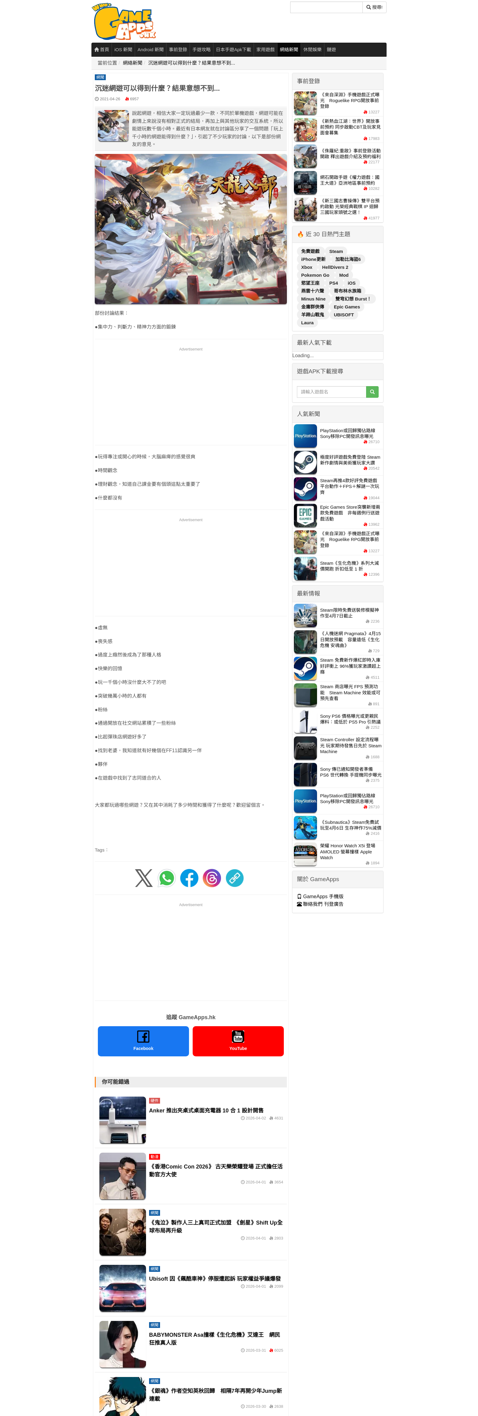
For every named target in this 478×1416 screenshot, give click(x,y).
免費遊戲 (311, 251)
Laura (307, 322)
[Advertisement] (191, 395)
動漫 (155, 1157)
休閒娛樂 (312, 49)
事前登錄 (178, 49)
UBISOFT (344, 314)
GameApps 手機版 (320, 896)
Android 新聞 (150, 49)
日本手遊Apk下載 (233, 49)
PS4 (334, 283)
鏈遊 (331, 49)
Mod (344, 275)
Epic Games (347, 306)
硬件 (155, 1100)
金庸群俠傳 (313, 306)
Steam (336, 251)
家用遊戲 (265, 49)
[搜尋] (326, 7)
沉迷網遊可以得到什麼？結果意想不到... (191, 63)
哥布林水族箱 (347, 291)
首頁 (101, 49)
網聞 (100, 77)
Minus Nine (314, 298)
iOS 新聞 (123, 49)
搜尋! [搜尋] (374, 7)
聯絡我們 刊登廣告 (320, 904)
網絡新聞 (289, 49)
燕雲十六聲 (313, 291)
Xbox (307, 267)
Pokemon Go (316, 275)
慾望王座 (311, 283)
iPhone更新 (314, 259)
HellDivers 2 (335, 267)
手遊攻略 (201, 49)
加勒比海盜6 (348, 259)
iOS (352, 283)
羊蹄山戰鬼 (313, 314)
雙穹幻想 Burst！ (353, 298)
